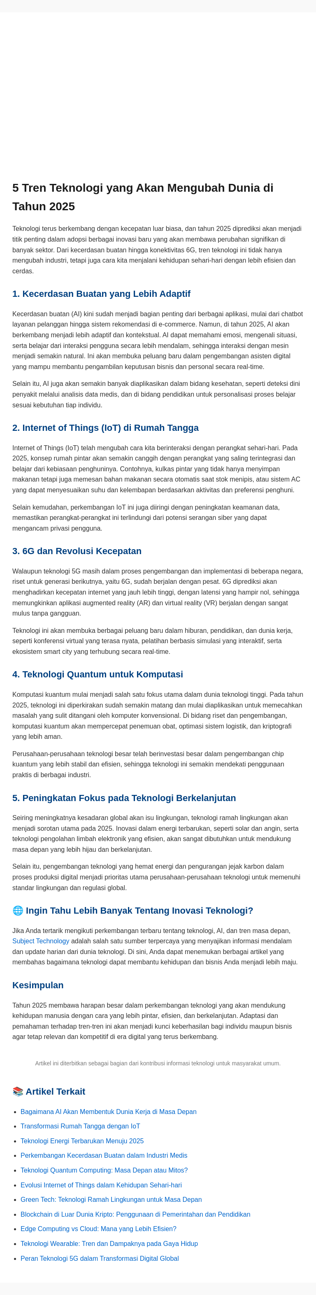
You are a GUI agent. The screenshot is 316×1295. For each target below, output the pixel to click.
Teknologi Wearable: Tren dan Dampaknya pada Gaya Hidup (109, 1243)
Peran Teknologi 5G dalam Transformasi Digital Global (100, 1258)
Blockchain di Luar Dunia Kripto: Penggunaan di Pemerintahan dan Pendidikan (136, 1214)
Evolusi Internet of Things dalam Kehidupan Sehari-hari (101, 1185)
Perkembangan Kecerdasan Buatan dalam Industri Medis (104, 1155)
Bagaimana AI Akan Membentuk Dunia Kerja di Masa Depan (109, 1111)
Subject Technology (40, 941)
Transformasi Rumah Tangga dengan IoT (80, 1126)
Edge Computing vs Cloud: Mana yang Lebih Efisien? (99, 1228)
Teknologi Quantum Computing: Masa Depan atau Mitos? (104, 1170)
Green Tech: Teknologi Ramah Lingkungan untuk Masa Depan (111, 1199)
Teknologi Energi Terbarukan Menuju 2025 (82, 1141)
